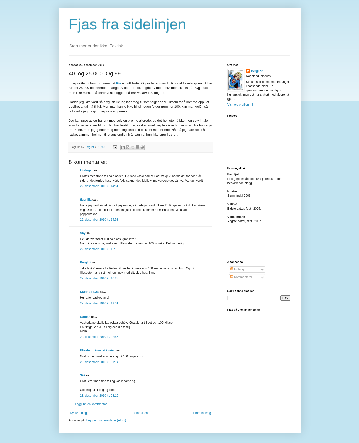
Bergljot (85, 262)
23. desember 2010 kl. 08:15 (99, 395)
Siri (82, 375)
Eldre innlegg (202, 413)
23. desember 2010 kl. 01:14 (99, 362)
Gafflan (85, 317)
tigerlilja (86, 199)
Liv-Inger (86, 170)
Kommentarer (241, 277)
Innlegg (237, 269)
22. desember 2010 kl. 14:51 (99, 186)
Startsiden (141, 413)
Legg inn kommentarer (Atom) (106, 420)
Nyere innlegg (79, 413)
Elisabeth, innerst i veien (98, 350)
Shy (83, 233)
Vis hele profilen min (241, 104)
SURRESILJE (89, 292)
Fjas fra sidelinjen (127, 24)
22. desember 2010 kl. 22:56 (99, 337)
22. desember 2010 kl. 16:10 (99, 249)
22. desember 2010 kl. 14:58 (99, 219)
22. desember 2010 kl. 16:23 (99, 278)
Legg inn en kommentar (91, 404)
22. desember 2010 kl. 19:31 (99, 303)
